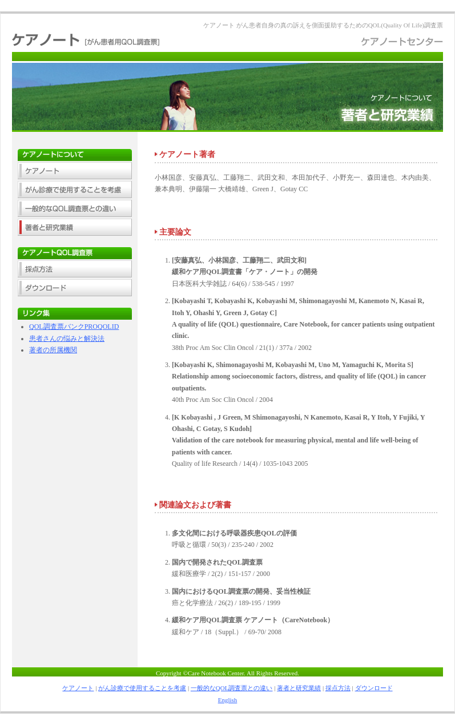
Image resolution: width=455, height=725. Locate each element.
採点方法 (338, 687)
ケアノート (78, 687)
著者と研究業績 (299, 687)
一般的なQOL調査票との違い (232, 687)
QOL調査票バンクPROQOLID (74, 327)
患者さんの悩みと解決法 (66, 339)
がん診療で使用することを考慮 (142, 687)
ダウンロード (374, 687)
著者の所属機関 (53, 350)
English (227, 699)
